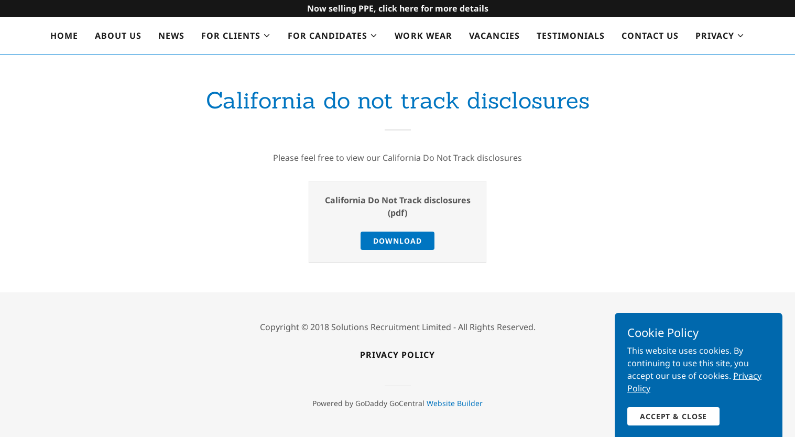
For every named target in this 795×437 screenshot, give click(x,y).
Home (64, 35)
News (171, 35)
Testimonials (571, 35)
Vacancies (494, 35)
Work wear (423, 35)
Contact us (650, 35)
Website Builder (455, 403)
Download (397, 241)
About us (118, 35)
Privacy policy (397, 354)
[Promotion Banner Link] (397, 8)
